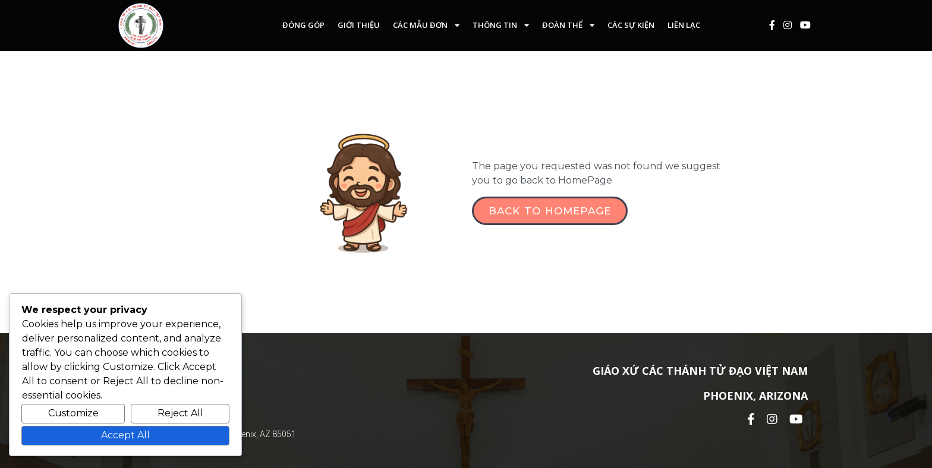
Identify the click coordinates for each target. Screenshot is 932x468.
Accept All (125, 435)
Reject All (180, 413)
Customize (73, 413)
